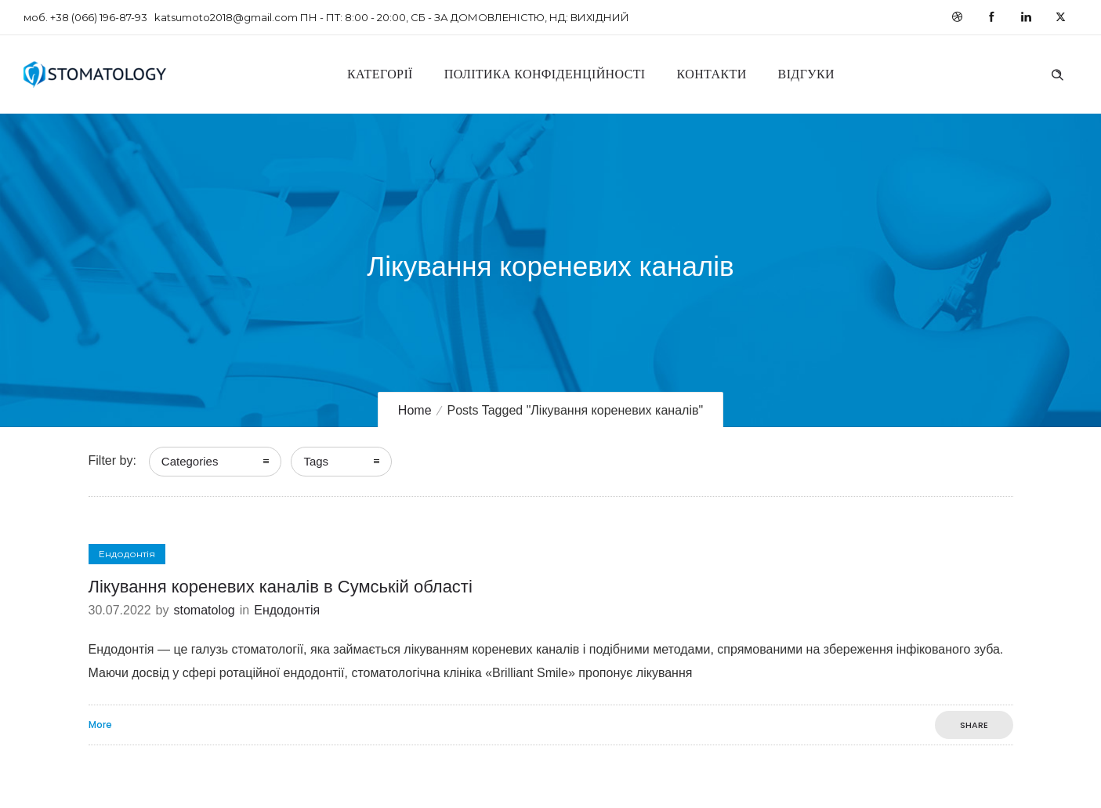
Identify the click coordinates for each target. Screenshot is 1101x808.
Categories (190, 461)
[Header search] (1057, 73)
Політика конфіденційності (545, 74)
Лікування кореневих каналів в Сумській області (281, 586)
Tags (315, 461)
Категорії (380, 74)
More (100, 725)
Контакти (712, 74)
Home (415, 410)
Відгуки (806, 74)
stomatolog (203, 610)
